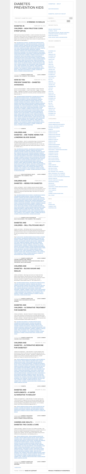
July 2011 (50, 101)
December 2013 (52, 71)
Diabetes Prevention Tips (54, 148)
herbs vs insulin (34, 410)
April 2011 (50, 104)
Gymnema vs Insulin (35, 54)
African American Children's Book (30, 360)
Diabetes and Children (19, 46)
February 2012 (51, 94)
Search (48, 21)
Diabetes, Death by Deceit (57, 14)
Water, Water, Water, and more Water (57, 37)
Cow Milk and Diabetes (31, 99)
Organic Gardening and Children (56, 174)
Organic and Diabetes (26, 66)
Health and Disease (34, 157)
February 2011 (51, 108)
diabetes (21, 45)
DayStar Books (53, 9)
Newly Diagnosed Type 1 (20, 165)
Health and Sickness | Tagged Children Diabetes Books (28, 207)
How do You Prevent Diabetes (25, 62)
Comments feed (52, 206)
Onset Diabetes (38, 65)
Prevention (51, 183)
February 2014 (51, 67)
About (59, 4)
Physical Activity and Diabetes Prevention (59, 176)
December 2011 (52, 96)
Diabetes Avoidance (40, 103)
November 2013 (52, 72)
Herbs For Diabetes (39, 60)
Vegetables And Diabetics (24, 69)
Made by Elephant (31, 470)
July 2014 (50, 61)
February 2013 (51, 83)
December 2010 (52, 111)
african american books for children (26, 359)
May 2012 (50, 89)
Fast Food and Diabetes (32, 52)
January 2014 (51, 69)
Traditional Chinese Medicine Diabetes (58, 186)
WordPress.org (52, 207)
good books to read (32, 372)
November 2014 (52, 56)
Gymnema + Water (52, 30)
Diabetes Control (52, 141)
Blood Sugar (19, 236)
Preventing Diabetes (53, 181)
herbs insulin (27, 61)
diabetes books (52, 137)
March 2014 (51, 66)
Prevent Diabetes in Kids (54, 29)
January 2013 (51, 84)
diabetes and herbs (24, 48)
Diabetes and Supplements (23, 367)
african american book (22, 436)
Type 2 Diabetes (31, 76)
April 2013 (50, 81)
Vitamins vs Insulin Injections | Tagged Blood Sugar (27, 213)
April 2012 (50, 91)
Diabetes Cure (23, 50)
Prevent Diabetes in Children (55, 180)
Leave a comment (41, 74)
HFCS (33, 61)
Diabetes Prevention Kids (29, 5)
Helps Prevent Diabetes (54, 161)
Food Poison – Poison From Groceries (57, 149)
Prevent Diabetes (52, 178)
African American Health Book (30, 439)
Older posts (17, 467)
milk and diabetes (31, 64)
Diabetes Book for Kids (54, 136)
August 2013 (51, 77)
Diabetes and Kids (52, 132)
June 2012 (50, 88)
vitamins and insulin (36, 169)
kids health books (53, 169)
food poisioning (38, 368)
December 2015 (52, 51)
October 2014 (51, 57)
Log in (49, 202)
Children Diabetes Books (22, 282)
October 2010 (51, 115)
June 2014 (50, 62)
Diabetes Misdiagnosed (33, 50)
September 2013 (52, 76)
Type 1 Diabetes (36, 66)
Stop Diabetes (51, 185)
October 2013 (51, 74)
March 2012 (51, 93)
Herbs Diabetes (52, 164)
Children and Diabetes (22, 321)
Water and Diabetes (53, 35)
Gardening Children (53, 151)
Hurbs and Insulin (37, 62)
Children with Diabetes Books (36, 42)
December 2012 (52, 86)
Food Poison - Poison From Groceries (35, 155)
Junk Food (33, 163)
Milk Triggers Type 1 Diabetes (55, 171)
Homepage (51, 4)
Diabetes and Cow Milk (31, 46)
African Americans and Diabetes (34, 362)
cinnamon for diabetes (31, 43)
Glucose (38, 371)
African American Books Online (24, 406)
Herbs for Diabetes (53, 166)
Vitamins (33, 69)
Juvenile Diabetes (21, 64)
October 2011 (51, 99)
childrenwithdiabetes (19, 43)
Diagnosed (23, 52)
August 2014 (51, 59)
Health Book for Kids (53, 159)
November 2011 (52, 98)
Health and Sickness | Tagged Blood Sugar (30, 158)
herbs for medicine (19, 61)
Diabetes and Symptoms (54, 134)
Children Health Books (22, 42)
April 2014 (50, 64)
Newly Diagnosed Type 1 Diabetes (26, 65)
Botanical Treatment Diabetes (56, 126)
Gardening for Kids (53, 153)
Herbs (19, 60)
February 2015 (51, 54)
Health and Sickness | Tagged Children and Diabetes (31, 205)
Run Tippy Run (41, 378)
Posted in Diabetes (32, 378)
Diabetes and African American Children (34, 45)
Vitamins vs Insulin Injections (25, 70)
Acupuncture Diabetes (54, 122)
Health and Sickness (26, 56)
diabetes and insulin (35, 48)
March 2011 (51, 106)
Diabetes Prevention (39, 104)
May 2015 (50, 52)
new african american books (34, 376)
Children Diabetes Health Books (24, 195)
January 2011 (51, 109)
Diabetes (23, 74)
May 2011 (50, 103)
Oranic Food (17, 66)
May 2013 (50, 79)
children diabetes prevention (24, 96)
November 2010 (52, 113)
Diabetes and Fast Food (37, 101)
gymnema (27, 54)
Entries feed (51, 204)
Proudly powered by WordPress (59, 470)
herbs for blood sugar (27, 60)
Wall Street (51, 195)
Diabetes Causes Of (53, 139)
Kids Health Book (52, 168)
